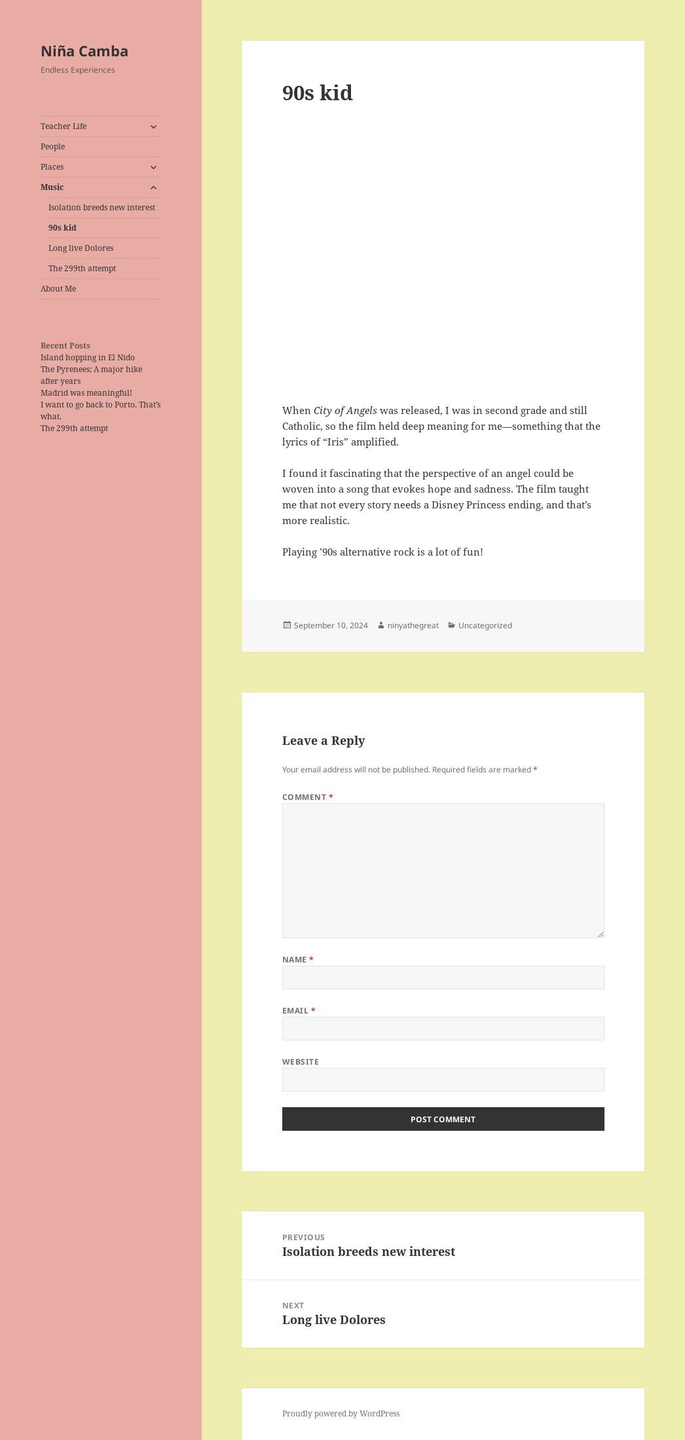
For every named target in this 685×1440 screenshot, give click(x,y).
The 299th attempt (82, 268)
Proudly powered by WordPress (340, 1413)
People (53, 146)
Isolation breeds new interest (101, 207)
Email (299, 1010)
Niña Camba (84, 50)
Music (52, 187)
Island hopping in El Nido (88, 357)
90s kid (62, 227)
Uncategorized (485, 625)
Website (300, 1061)
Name (298, 959)
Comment (307, 797)
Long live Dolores (80, 248)
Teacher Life (63, 126)
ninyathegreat (413, 625)
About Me (58, 288)
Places (52, 166)
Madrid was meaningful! (86, 392)
